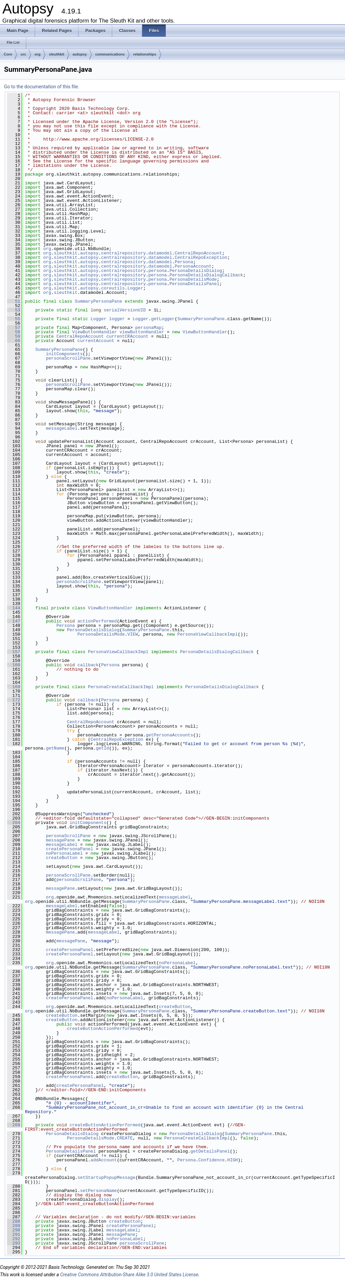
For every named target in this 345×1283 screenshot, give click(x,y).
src (23, 54)
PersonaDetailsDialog (195, 271)
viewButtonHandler (142, 332)
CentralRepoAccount (198, 253)
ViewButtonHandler (94, 332)
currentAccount (95, 341)
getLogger (163, 319)
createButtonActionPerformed (102, 1029)
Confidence (211, 1160)
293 (13, 1243)
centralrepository (123, 253)
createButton (61, 858)
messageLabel (61, 428)
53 (13, 310)
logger (117, 319)
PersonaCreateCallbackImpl (121, 687)
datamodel (160, 253)
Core (8, 54)
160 (13, 665)
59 (13, 336)
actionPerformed (97, 621)
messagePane (60, 840)
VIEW (132, 634)
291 (13, 1234)
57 (13, 328)
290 (13, 1230)
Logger (135, 288)
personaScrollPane (68, 358)
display (107, 1199)
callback (87, 665)
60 (13, 341)
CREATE (125, 1138)
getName (55, 748)
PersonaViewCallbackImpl (207, 634)
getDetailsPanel (210, 1151)
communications (110, 54)
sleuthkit (56, 54)
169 (13, 687)
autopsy (80, 54)
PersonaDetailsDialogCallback (206, 275)
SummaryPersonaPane (98, 301)
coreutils (113, 288)
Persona (184, 262)
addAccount (104, 1160)
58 (13, 332)
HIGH (232, 1160)
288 (13, 1221)
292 (13, 1239)
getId (102, 748)
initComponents (64, 354)
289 (13, 1226)
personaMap (148, 328)
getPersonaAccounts (169, 735)
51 (13, 301)
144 (13, 608)
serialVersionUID (125, 310)
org (38, 54)
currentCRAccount (127, 336)
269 (13, 1125)
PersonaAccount (193, 266)
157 (13, 652)
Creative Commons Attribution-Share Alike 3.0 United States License (129, 1274)
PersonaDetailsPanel (194, 284)
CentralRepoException (201, 257)
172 (13, 700)
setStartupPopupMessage (106, 1177)
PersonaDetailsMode (193, 279)
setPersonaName (98, 1191)
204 (13, 823)
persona (158, 271)
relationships (144, 54)
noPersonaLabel (64, 853)
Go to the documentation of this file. (41, 86)
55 (13, 319)
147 (13, 621)
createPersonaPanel (69, 849)
